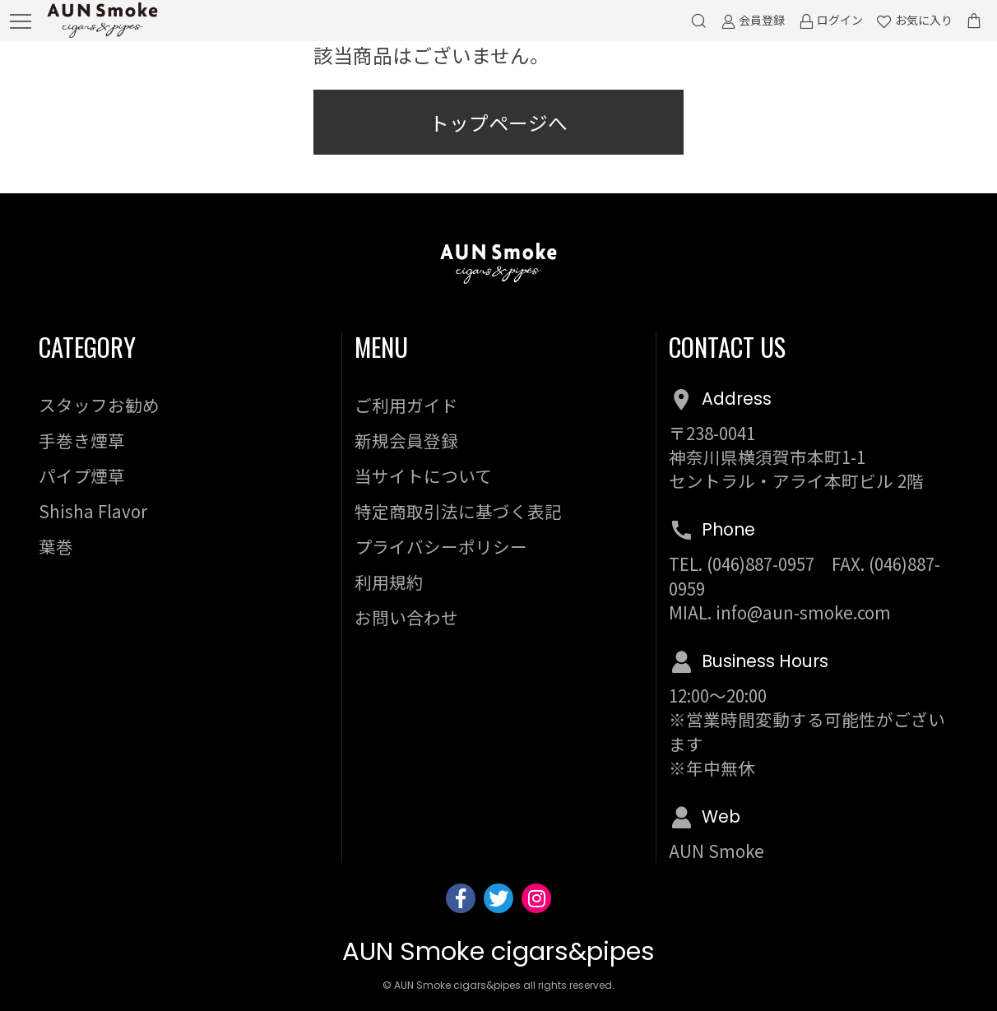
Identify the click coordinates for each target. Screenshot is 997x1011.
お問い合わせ (406, 617)
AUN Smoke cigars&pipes (498, 951)
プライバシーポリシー (441, 546)
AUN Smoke (716, 850)
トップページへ (498, 123)
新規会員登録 (406, 440)
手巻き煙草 (82, 440)
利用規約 (389, 581)
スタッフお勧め (99, 404)
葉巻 (56, 546)
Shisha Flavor (93, 511)
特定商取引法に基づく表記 (458, 511)
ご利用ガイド (406, 404)
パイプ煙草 (82, 475)
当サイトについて (423, 475)
